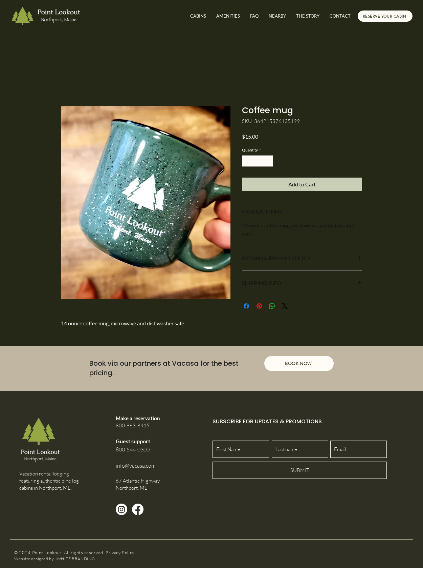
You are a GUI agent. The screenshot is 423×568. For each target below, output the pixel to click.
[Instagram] (121, 509)
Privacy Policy (120, 552)
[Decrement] (246, 161)
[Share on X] (285, 306)
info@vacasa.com (136, 465)
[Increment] (268, 161)
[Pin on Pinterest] (259, 306)
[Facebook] (137, 509)
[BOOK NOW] (299, 363)
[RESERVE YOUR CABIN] (385, 16)
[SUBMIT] (300, 470)
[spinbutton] (257, 161)
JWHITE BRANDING (75, 558)
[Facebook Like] (368, 553)
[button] (277, 16)
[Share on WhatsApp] (272, 306)
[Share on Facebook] (246, 306)
